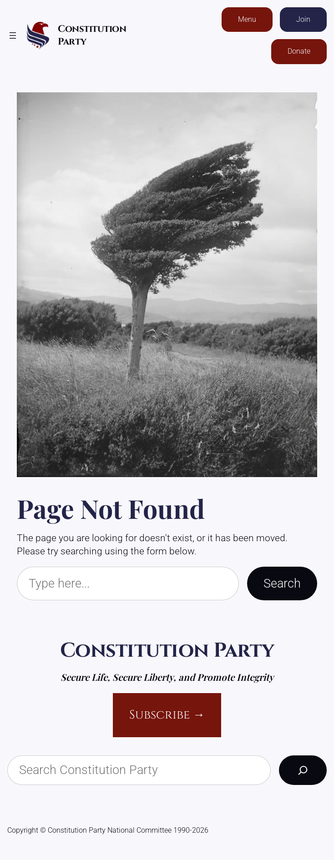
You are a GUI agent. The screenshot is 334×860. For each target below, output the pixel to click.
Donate (299, 51)
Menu (247, 19)
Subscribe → (167, 715)
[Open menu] (12, 35)
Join (303, 19)
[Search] (303, 770)
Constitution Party (167, 650)
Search (282, 583)
